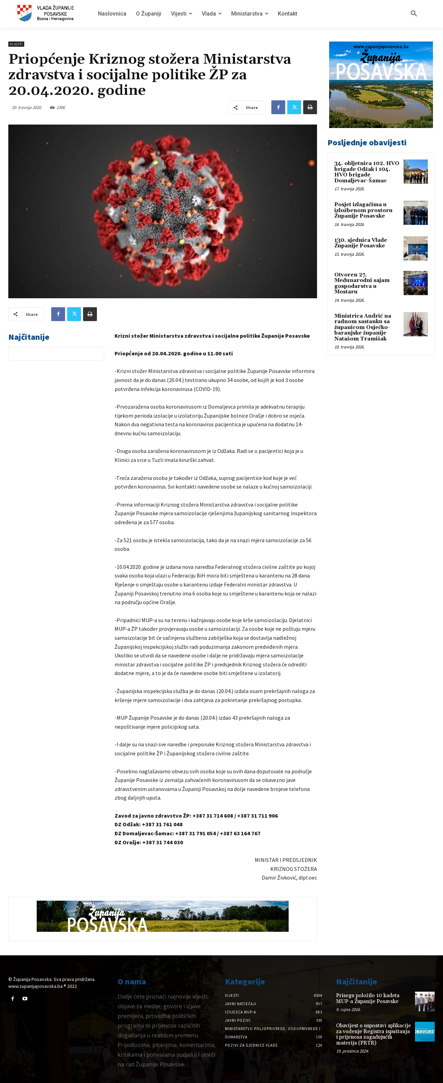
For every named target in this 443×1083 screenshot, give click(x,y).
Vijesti (16, 44)
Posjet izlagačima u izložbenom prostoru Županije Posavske (363, 210)
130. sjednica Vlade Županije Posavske (360, 243)
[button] (414, 14)
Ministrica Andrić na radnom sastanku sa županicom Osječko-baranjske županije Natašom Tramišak (362, 327)
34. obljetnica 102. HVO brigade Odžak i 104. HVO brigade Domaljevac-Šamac (366, 172)
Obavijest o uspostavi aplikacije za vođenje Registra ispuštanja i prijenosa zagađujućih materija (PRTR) (373, 1034)
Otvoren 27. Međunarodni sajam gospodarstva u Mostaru (362, 283)
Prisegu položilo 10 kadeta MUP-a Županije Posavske (367, 998)
